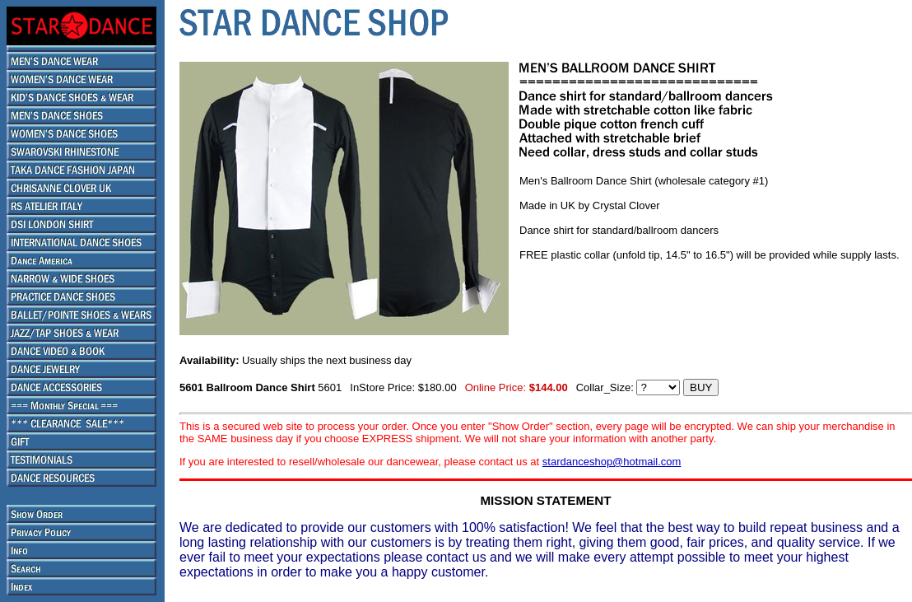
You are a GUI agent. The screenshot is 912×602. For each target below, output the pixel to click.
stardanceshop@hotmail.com (612, 461)
